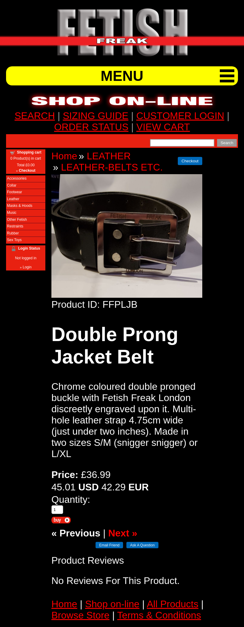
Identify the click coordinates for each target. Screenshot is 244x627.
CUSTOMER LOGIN (180, 115)
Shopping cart (29, 152)
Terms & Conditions (159, 615)
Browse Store (80, 615)
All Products (172, 604)
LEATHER (109, 156)
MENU (122, 76)
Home (64, 156)
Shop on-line (112, 604)
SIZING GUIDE (96, 115)
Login (27, 267)
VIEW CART (163, 126)
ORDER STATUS (91, 126)
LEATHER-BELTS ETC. (112, 167)
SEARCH (35, 115)
